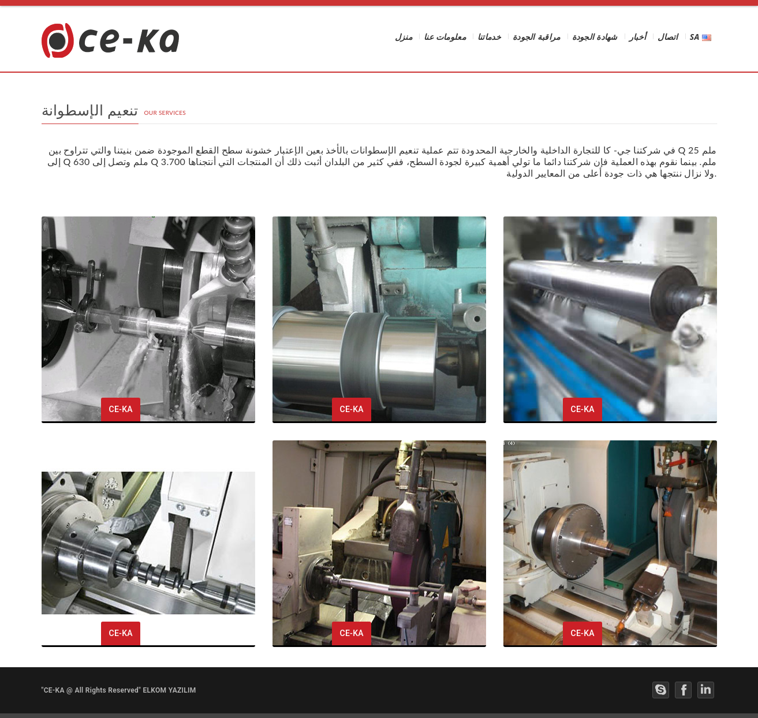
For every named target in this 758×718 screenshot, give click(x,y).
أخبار (638, 37)
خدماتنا (489, 37)
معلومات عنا (445, 37)
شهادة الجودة (595, 37)
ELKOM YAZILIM (169, 690)
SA (700, 37)
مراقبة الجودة (537, 37)
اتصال (668, 37)
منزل (403, 37)
